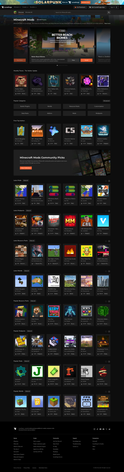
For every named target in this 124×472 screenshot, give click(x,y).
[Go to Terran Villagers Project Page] (21, 255)
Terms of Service (17, 467)
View (73, 60)
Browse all (106, 101)
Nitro (94, 449)
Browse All (28, 12)
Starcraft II (16, 451)
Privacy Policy (27, 467)
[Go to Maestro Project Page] (53, 135)
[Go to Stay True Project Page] (53, 315)
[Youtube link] (100, 429)
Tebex (94, 446)
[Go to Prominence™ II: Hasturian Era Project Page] (103, 345)
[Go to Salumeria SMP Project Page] (21, 225)
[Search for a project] (81, 12)
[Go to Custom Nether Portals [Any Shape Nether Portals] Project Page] (86, 85)
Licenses (34, 467)
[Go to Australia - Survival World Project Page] (37, 285)
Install (86, 60)
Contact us (75, 446)
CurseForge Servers (57, 457)
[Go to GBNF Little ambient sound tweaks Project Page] (103, 255)
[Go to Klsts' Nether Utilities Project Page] (53, 85)
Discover (21, 12)
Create (25, 7)
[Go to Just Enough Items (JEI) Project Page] (37, 375)
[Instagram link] (94, 429)
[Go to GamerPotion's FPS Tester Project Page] (86, 405)
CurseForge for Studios (98, 444)
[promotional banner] (62, 2)
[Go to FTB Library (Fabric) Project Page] (70, 195)
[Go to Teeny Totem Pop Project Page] (86, 255)
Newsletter (55, 449)
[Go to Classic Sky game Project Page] (21, 285)
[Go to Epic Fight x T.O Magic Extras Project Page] (53, 255)
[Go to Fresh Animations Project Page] (21, 315)
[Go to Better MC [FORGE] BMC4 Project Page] (70, 345)
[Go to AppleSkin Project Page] (103, 375)
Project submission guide (39, 444)
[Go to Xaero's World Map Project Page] (86, 195)
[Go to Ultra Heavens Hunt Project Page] (86, 285)
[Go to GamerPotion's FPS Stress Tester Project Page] (103, 405)
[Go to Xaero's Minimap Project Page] (21, 195)
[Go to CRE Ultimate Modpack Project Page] (86, 225)
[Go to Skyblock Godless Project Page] (103, 135)
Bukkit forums (56, 454)
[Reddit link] (109, 429)
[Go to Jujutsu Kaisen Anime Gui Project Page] (37, 255)
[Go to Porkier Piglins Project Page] (21, 85)
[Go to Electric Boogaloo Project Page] (21, 135)
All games (16, 441)
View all (26, 180)
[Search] (108, 12)
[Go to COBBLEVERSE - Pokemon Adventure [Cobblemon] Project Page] (53, 345)
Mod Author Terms (43, 467)
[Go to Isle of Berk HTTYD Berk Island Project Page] (70, 405)
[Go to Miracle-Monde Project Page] (70, 225)
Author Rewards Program (39, 446)
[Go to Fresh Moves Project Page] (37, 315)
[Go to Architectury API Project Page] (70, 375)
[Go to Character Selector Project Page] (70, 135)
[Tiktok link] (97, 429)
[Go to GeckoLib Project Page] (21, 375)
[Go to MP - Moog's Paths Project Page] (37, 135)
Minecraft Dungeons (19, 457)
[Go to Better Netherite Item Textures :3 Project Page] (103, 85)
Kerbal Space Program (19, 454)
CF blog (55, 446)
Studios (33, 7)
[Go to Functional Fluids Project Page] (37, 195)
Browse (17, 7)
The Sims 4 (16, 449)
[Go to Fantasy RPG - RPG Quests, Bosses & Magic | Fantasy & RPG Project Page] (37, 225)
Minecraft (16, 444)
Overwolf (95, 441)
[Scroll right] (109, 181)
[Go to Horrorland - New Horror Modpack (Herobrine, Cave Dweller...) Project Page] (53, 225)
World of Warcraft (18, 446)
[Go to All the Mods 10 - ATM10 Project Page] (21, 345)
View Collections (26, 168)
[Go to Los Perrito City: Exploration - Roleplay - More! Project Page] (103, 285)
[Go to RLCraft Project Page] (86, 345)
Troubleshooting (77, 444)
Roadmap (55, 451)
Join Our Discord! (57, 441)
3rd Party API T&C (37, 451)
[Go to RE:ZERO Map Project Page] (53, 285)
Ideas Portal (56, 444)
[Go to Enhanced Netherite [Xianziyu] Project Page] (70, 85)
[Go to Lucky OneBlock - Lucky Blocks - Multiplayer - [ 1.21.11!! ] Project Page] (37, 405)
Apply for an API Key (38, 449)
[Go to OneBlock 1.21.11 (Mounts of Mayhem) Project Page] (53, 405)
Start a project (36, 441)
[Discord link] (103, 429)
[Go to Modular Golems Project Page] (103, 195)
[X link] (106, 429)
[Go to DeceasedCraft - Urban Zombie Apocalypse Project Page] (37, 345)
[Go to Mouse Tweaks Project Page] (86, 375)
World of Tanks (17, 459)
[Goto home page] (7, 7)
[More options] (120, 7)
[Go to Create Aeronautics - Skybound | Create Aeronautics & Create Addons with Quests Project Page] (86, 135)
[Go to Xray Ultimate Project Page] (70, 315)
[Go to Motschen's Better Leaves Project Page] (103, 315)
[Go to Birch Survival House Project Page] (70, 285)
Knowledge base (77, 441)
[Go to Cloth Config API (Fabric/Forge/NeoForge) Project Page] (53, 375)
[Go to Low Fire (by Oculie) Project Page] (70, 255)
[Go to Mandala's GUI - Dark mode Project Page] (86, 315)
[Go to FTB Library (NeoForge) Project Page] (53, 195)
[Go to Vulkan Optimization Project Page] (103, 225)
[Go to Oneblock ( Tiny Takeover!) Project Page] (21, 405)
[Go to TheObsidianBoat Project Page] (37, 85)
